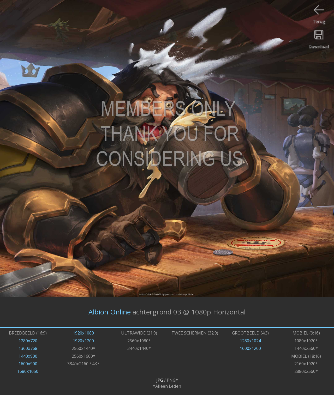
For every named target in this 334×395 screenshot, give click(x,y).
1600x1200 (250, 348)
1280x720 (28, 341)
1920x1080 (83, 333)
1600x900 (28, 364)
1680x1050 (27, 371)
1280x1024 (250, 341)
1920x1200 (83, 341)
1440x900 (28, 356)
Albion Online (109, 312)
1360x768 (28, 348)
